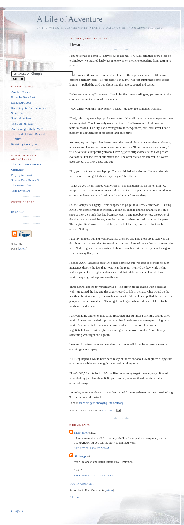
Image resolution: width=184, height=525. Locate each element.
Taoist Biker (81, 432)
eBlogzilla (17, 511)
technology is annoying (93, 403)
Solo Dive (17, 113)
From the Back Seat (23, 97)
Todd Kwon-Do (20, 190)
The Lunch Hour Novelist (26, 164)
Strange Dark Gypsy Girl (26, 180)
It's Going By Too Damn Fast (29, 108)
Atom (109, 490)
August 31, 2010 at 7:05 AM (92, 448)
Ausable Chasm (20, 92)
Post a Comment (82, 483)
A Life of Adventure (69, 19)
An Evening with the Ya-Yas (28, 129)
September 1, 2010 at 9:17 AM (94, 475)
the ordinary (116, 403)
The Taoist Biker (21, 185)
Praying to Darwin (22, 175)
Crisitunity (17, 169)
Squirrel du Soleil (21, 118)
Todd (15, 207)
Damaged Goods (21, 102)
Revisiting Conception (24, 144)
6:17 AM (107, 410)
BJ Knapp (80, 456)
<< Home (75, 497)
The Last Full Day (22, 123)
